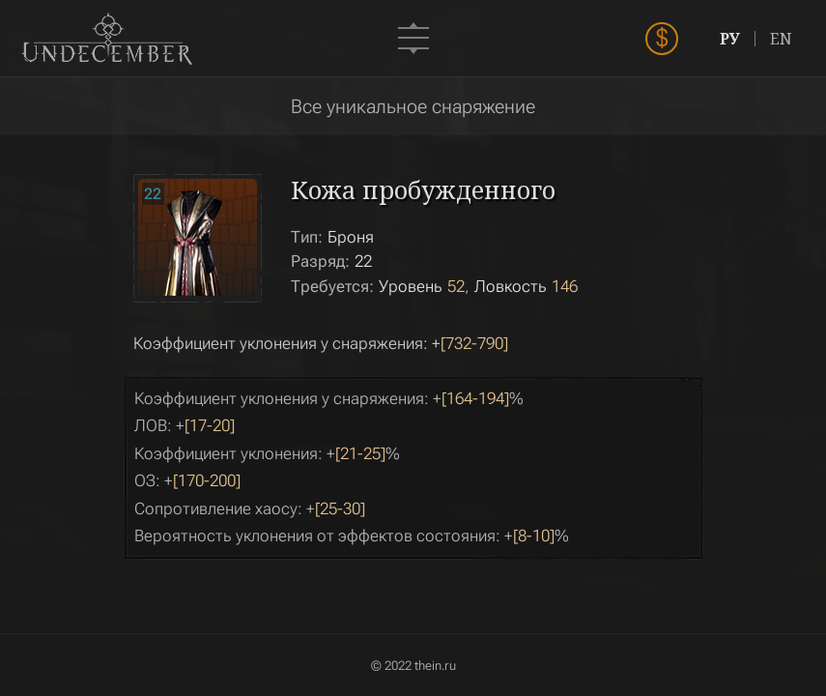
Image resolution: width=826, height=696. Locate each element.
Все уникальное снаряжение (413, 106)
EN (781, 38)
